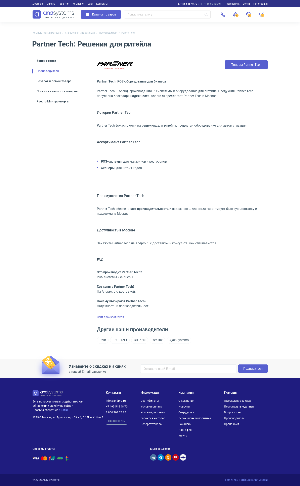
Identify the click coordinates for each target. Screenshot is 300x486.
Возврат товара (151, 424)
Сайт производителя (110, 317)
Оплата (51, 3)
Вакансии (184, 424)
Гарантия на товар (153, 418)
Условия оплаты (152, 406)
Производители (108, 32)
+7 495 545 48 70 (187, 3)
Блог (90, 3)
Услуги (182, 435)
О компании (186, 400)
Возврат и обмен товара (54, 81)
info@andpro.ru (116, 400)
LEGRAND (120, 340)
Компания (78, 3)
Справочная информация (80, 32)
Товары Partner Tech (246, 65)
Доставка (38, 3)
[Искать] (206, 14)
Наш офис (184, 429)
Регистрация (260, 3)
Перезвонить (116, 420)
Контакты (102, 3)
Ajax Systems (179, 340)
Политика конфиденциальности (246, 479)
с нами (63, 410)
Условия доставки (153, 412)
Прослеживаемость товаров (57, 91)
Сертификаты (150, 400)
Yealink (157, 340)
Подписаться (253, 368)
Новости (184, 406)
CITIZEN (139, 340)
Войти (246, 3)
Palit (102, 340)
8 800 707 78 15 (116, 412)
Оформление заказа (237, 400)
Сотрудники (186, 412)
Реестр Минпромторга (53, 101)
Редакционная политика (194, 418)
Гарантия (63, 3)
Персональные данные (239, 406)
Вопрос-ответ (46, 61)
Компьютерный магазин (47, 32)
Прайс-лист (231, 424)
